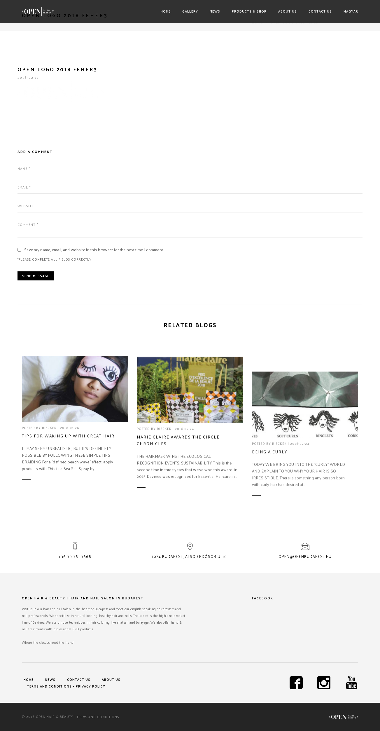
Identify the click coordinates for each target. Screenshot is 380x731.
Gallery (190, 11)
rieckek (49, 428)
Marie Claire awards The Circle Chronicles (178, 470)
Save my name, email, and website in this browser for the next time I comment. (94, 249)
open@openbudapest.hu (305, 556)
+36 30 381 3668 (75, 556)
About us (287, 11)
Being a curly (269, 496)
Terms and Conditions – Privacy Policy (66, 686)
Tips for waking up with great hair (68, 436)
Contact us (320, 11)
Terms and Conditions (98, 716)
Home (166, 11)
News (215, 11)
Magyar (351, 11)
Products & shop (249, 11)
